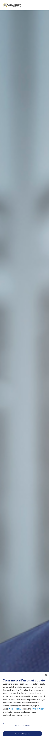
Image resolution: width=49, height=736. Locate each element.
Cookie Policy (15, 709)
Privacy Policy (38, 709)
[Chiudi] (46, 675)
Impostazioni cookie (22, 726)
